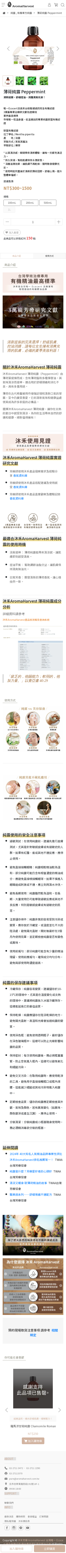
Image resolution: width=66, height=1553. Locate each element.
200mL (30, 202)
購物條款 (20, 1516)
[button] (58, 48)
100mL (12, 202)
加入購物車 (17, 1548)
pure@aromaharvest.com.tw (24, 1478)
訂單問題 (43, 1516)
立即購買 (49, 1548)
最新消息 (9, 1516)
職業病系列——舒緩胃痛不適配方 (31, 1194)
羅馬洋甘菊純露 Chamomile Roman (33, 1426)
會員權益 (32, 1516)
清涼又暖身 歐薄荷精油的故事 (28, 1183)
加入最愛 (12, 232)
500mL (48, 202)
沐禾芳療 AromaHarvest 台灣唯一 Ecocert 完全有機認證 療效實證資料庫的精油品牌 (33, 1542)
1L (9, 209)
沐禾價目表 (24, 1521)
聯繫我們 (9, 1502)
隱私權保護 (10, 1521)
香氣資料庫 (20, 475)
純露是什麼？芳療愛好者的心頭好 (31, 1171)
